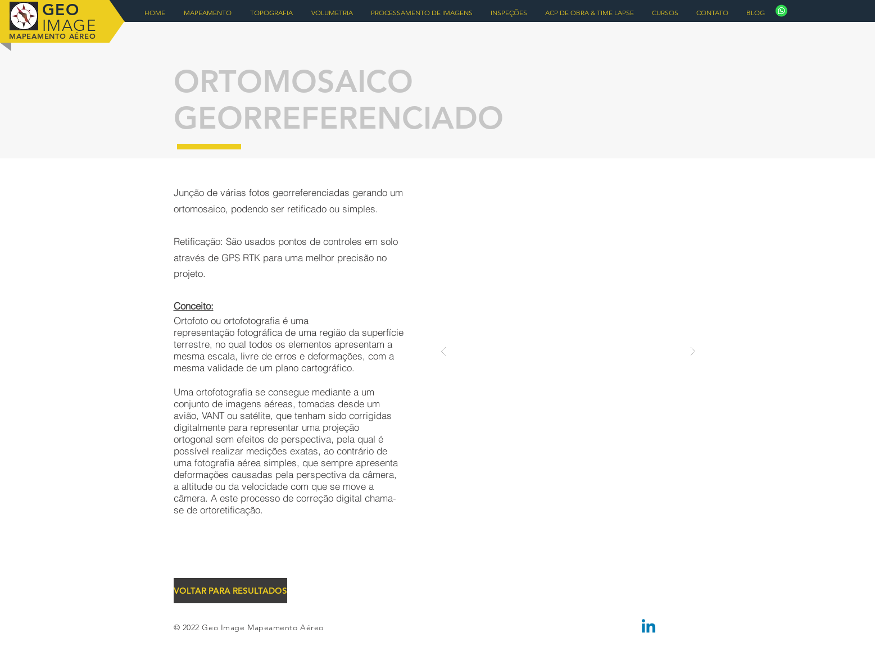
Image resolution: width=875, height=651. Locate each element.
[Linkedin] (648, 627)
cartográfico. (328, 368)
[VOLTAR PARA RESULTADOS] (230, 590)
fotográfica (259, 332)
